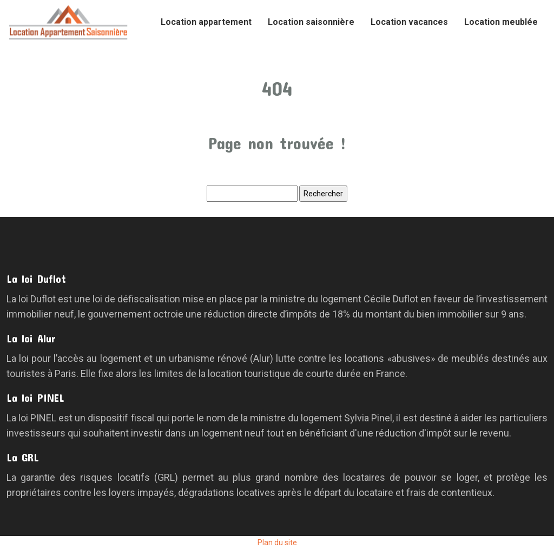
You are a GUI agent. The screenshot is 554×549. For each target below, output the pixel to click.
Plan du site (277, 542)
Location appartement (206, 22)
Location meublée (501, 22)
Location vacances (409, 22)
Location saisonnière (311, 22)
